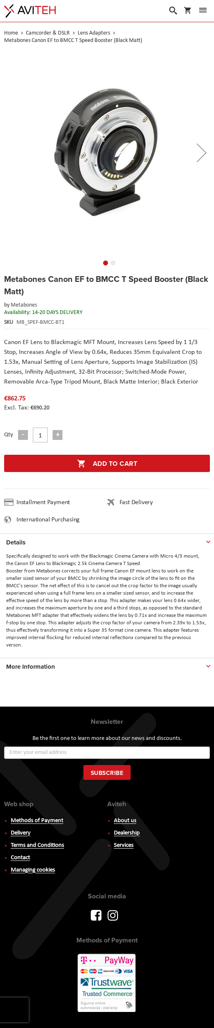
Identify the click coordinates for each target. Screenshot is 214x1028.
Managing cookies (33, 870)
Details (15, 542)
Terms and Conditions (37, 845)
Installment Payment (44, 502)
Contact (20, 858)
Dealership (127, 833)
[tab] (107, 540)
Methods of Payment (37, 821)
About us (125, 821)
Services (123, 845)
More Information (30, 666)
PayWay (107, 984)
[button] (201, 152)
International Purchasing (49, 519)
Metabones (24, 305)
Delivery (20, 833)
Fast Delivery (136, 502)
